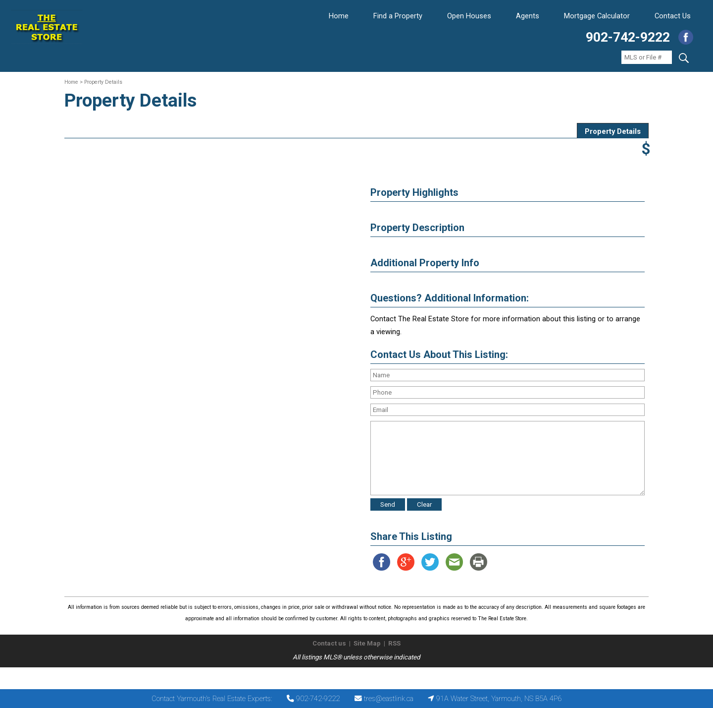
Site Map (367, 643)
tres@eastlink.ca (388, 698)
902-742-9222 (628, 37)
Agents (527, 15)
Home (339, 15)
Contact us (329, 643)
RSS (394, 643)
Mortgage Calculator (597, 15)
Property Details (613, 131)
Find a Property (397, 15)
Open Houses (469, 15)
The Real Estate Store (352, 675)
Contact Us (673, 15)
